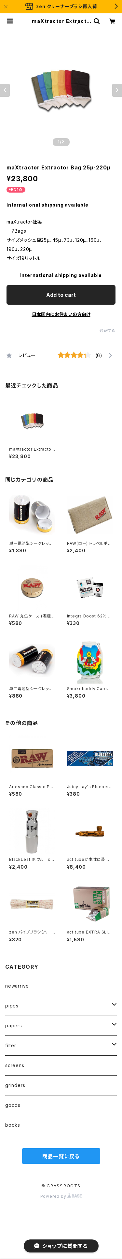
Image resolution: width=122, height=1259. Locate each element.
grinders (15, 1085)
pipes (12, 1005)
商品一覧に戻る (61, 1156)
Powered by (61, 1196)
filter (10, 1045)
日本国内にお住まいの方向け (61, 314)
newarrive (17, 986)
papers (13, 1025)
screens (14, 1065)
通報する (107, 330)
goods (12, 1105)
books (12, 1125)
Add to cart (61, 295)
